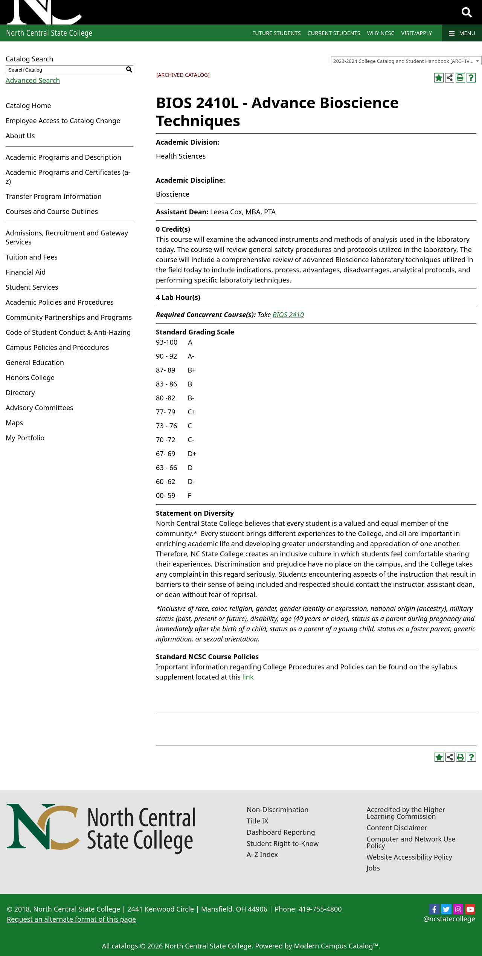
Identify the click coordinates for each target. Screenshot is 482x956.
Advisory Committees (39, 407)
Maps (14, 422)
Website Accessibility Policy (409, 856)
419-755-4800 (320, 908)
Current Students (334, 33)
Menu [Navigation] (462, 33)
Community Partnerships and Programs (69, 317)
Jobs (373, 867)
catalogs (124, 945)
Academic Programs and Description (63, 157)
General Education (35, 362)
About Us (20, 135)
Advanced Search (33, 80)
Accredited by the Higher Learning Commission (406, 813)
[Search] (466, 12)
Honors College (30, 377)
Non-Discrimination (277, 809)
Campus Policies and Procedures (57, 347)
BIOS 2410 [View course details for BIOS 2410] (288, 314)
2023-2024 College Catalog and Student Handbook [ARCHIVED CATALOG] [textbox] (407, 61)
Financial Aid (26, 271)
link (247, 676)
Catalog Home (28, 105)
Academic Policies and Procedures (60, 302)
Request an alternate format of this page (71, 919)
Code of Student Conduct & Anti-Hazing (68, 332)
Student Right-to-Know (283, 843)
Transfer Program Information (54, 196)
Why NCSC (381, 33)
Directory (20, 392)
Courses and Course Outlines (52, 211)
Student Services (32, 287)
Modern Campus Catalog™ (336, 945)
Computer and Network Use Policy (411, 842)
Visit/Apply (416, 33)
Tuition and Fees (32, 256)
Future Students (276, 33)
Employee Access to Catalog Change (63, 120)
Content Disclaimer (397, 827)
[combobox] (406, 60)
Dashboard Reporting (281, 832)
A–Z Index (262, 854)
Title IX (257, 820)
